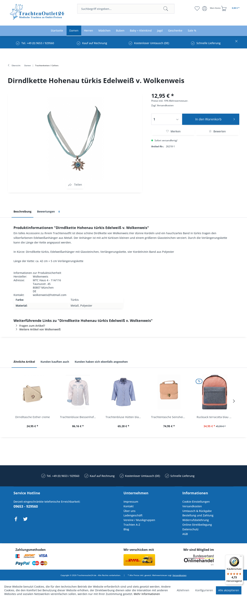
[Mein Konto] (212, 8)
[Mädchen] (104, 30)
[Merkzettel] (197, 8)
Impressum (131, 501)
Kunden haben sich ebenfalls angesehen (101, 361)
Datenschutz (190, 529)
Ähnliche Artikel (24, 361)
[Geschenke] (175, 30)
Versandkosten (165, 105)
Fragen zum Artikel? (29, 325)
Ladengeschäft (133, 515)
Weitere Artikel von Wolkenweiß (37, 329)
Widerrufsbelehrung (195, 520)
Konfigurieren (204, 590)
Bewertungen (49, 212)
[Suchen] (165, 9)
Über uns (129, 511)
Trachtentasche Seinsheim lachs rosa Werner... (170, 417)
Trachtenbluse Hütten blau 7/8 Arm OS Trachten (124, 417)
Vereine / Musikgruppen (139, 520)
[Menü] (241, 557)
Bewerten (217, 131)
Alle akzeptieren (228, 590)
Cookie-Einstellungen (196, 501)
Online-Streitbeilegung (197, 524)
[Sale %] (192, 30)
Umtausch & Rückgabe (197, 511)
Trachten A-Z (132, 524)
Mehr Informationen (147, 594)
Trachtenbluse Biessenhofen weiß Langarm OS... (79, 417)
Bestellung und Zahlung (197, 515)
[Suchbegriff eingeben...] (125, 9)
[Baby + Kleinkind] (140, 30)
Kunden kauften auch (55, 361)
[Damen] (74, 30)
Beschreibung (22, 211)
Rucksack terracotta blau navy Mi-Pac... (215, 417)
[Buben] (120, 30)
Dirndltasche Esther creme (32, 417)
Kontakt (129, 506)
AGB (185, 534)
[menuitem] (125, 9)
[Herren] (88, 30)
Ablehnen (183, 590)
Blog (126, 529)
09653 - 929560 (26, 506)
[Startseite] (57, 30)
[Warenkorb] (230, 8)
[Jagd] (159, 30)
